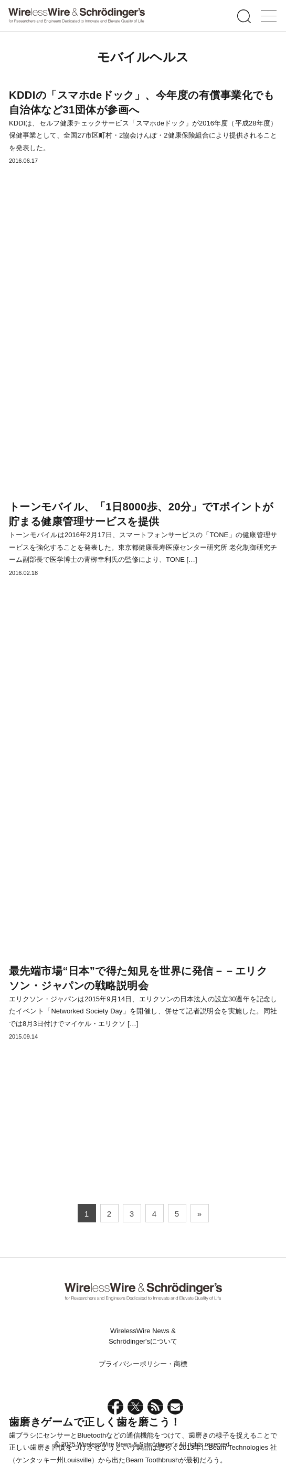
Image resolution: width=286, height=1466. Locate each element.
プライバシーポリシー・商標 (143, 1364)
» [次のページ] (199, 1213)
